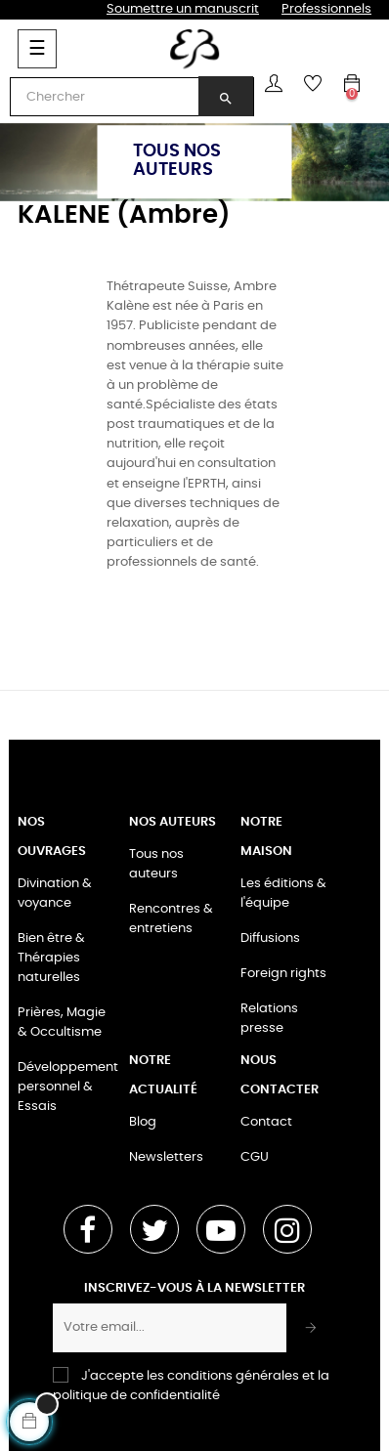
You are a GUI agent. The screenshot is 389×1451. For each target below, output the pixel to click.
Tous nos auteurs (156, 864)
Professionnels (326, 9)
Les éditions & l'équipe (283, 893)
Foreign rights (283, 973)
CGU (254, 1157)
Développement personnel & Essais (68, 1087)
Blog (142, 1122)
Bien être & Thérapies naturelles (51, 958)
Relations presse (269, 1019)
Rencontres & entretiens (171, 919)
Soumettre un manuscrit (183, 9)
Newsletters (166, 1157)
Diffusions (270, 938)
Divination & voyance (55, 893)
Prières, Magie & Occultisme (62, 1022)
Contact (266, 1122)
